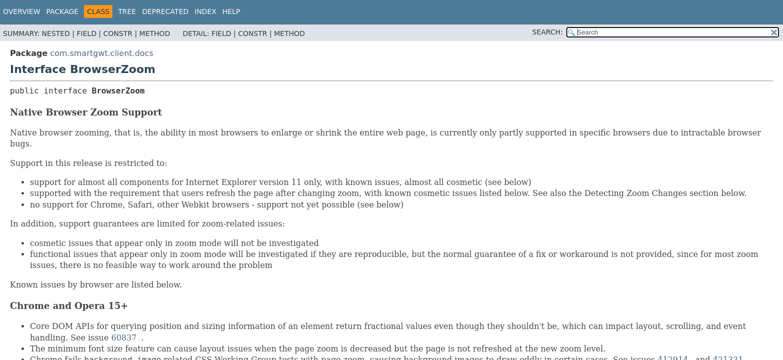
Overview (21, 12)
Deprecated (165, 12)
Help (231, 12)
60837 (124, 337)
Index (206, 12)
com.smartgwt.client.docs (101, 53)
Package (62, 12)
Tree (127, 12)
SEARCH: (547, 32)
